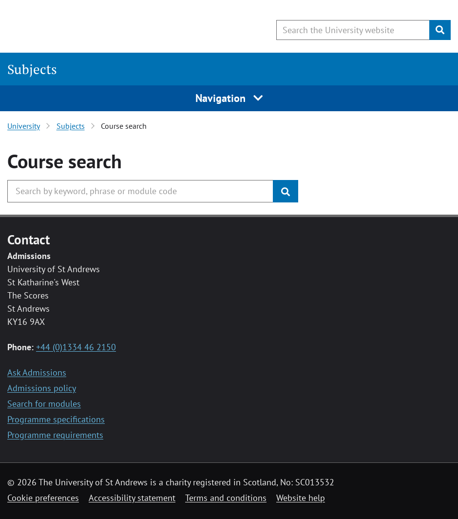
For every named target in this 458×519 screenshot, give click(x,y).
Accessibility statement (132, 497)
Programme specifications (56, 419)
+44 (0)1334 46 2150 (76, 347)
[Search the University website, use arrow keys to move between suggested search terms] (353, 30)
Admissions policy (41, 388)
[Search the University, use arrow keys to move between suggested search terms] (140, 191)
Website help (300, 497)
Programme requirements (55, 434)
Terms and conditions (226, 497)
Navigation (229, 98)
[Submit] (440, 30)
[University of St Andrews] (86, 26)
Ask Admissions (36, 372)
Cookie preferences (43, 497)
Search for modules (44, 403)
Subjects (32, 69)
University (23, 126)
